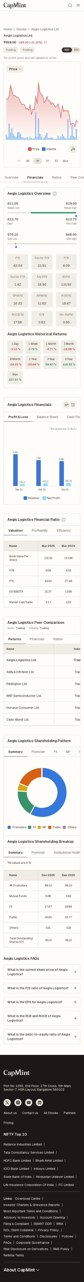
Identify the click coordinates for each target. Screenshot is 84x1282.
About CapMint (22, 1270)
